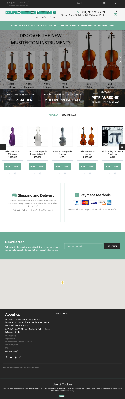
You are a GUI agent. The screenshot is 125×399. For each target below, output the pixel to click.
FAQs (7, 348)
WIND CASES (87, 25)
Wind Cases (59, 339)
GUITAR (52, 25)
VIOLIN (14, 25)
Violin (57, 317)
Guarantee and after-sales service (18, 342)
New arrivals (69, 115)
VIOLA (22, 25)
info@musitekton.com (18, 5)
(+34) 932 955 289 (91, 12)
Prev (3, 147)
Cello (56, 325)
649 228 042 (23, 2)
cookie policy (69, 391)
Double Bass (60, 328)
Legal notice (10, 339)
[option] (62, 98)
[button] (62, 282)
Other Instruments (63, 335)
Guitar (57, 332)
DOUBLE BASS (41, 25)
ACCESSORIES (100, 25)
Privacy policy (10, 335)
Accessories (59, 342)
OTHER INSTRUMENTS (68, 25)
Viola (56, 321)
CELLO (29, 25)
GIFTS (111, 25)
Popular (53, 115)
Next (122, 147)
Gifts (56, 346)
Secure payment (11, 345)
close (62, 396)
